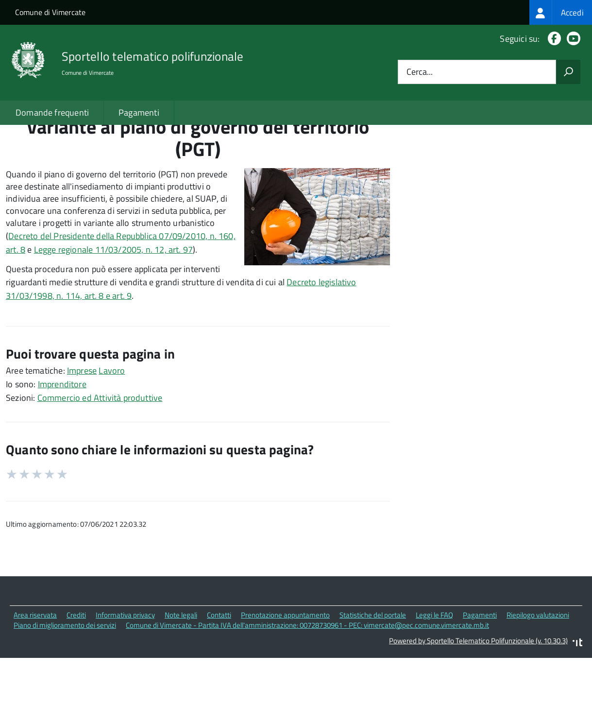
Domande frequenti (52, 112)
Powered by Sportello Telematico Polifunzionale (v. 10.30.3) (478, 709)
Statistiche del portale (372, 683)
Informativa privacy (125, 683)
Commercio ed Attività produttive (100, 466)
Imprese (82, 439)
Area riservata (35, 683)
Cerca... (419, 72)
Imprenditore (62, 452)
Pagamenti (138, 112)
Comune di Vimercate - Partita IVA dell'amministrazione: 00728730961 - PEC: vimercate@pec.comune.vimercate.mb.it (307, 693)
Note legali (181, 683)
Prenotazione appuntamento (285, 683)
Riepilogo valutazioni (538, 683)
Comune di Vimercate (50, 12)
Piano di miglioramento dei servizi (65, 693)
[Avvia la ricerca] (568, 72)
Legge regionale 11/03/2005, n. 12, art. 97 (113, 318)
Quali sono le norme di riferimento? (492, 155)
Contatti (219, 683)
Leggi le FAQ (434, 683)
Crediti (76, 683)
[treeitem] (560, 12)
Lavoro (112, 439)
